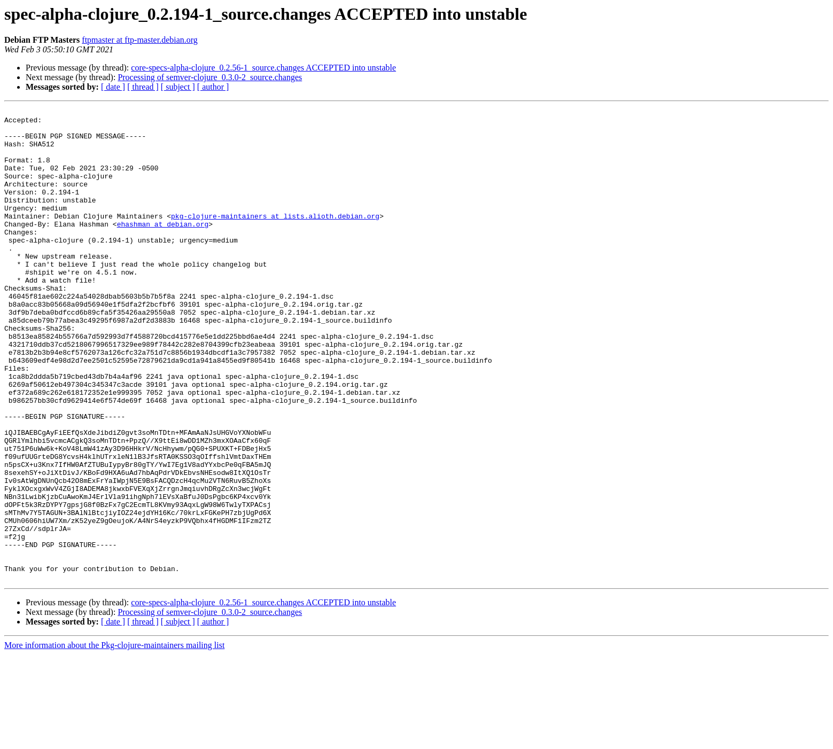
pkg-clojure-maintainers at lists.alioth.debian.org (275, 238)
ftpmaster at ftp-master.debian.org (140, 39)
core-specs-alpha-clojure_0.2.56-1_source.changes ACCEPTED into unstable (263, 67)
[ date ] (113, 86)
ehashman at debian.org (163, 248)
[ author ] (213, 86)
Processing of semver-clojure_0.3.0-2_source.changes (210, 77)
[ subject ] (178, 86)
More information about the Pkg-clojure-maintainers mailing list (114, 739)
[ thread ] (143, 86)
